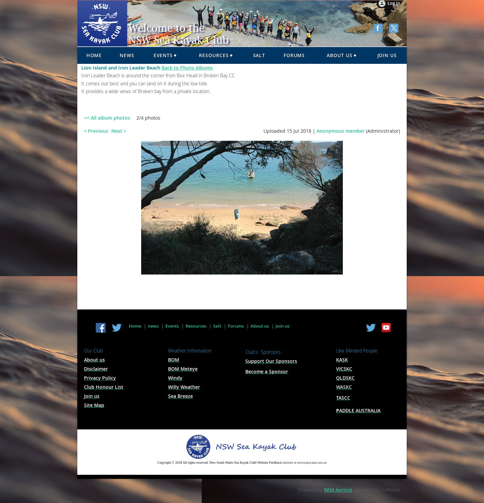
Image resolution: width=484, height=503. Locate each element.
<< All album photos (107, 118)
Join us (282, 326)
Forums (236, 326)
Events (172, 326)
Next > (118, 131)
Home (135, 326)
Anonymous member (341, 131)
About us (259, 326)
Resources (196, 326)
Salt (217, 326)
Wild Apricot (338, 490)
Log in (394, 3)
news (153, 326)
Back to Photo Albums (187, 68)
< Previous (96, 131)
